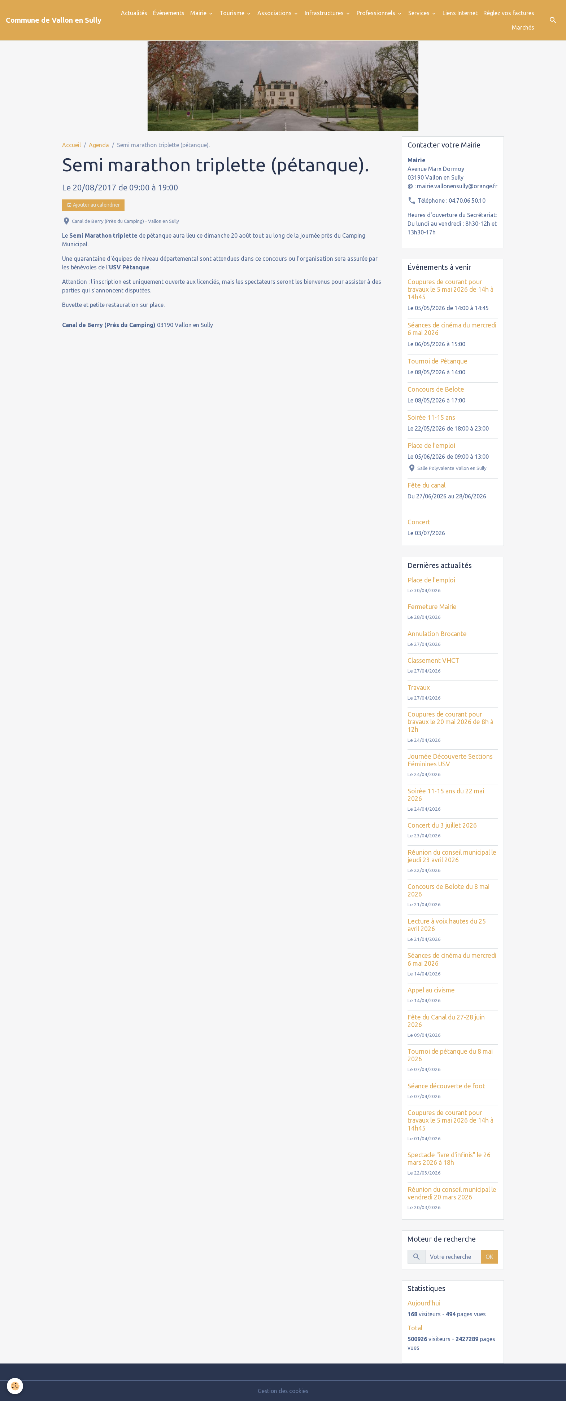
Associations (275, 13)
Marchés (523, 27)
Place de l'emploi (431, 445)
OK (489, 1257)
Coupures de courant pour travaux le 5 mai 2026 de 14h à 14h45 (450, 289)
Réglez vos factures (508, 13)
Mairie (199, 13)
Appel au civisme (431, 990)
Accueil (71, 145)
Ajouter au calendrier (93, 205)
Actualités (134, 13)
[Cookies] (15, 1386)
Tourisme (232, 13)
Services (419, 13)
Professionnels (377, 13)
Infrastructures (325, 13)
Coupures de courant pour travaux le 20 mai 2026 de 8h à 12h (450, 722)
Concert (419, 522)
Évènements (168, 13)
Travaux (419, 687)
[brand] (53, 20)
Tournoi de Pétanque (437, 361)
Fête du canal (426, 485)
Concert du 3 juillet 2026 (442, 825)
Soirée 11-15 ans (431, 417)
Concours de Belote (436, 389)
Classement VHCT (433, 660)
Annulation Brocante (437, 633)
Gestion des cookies (283, 1391)
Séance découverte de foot (446, 1086)
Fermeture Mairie (432, 606)
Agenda (99, 145)
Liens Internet (460, 13)
